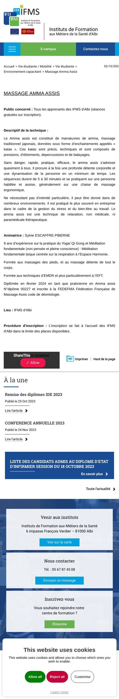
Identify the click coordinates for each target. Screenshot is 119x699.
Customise (82, 677)
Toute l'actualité (98, 489)
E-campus (48, 49)
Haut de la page (104, 359)
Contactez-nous (95, 49)
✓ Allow (33, 362)
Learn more (60, 692)
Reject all (57, 677)
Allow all (35, 677)
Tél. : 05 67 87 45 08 (59, 570)
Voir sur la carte (59, 542)
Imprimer (81, 359)
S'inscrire (59, 624)
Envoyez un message (59, 581)
